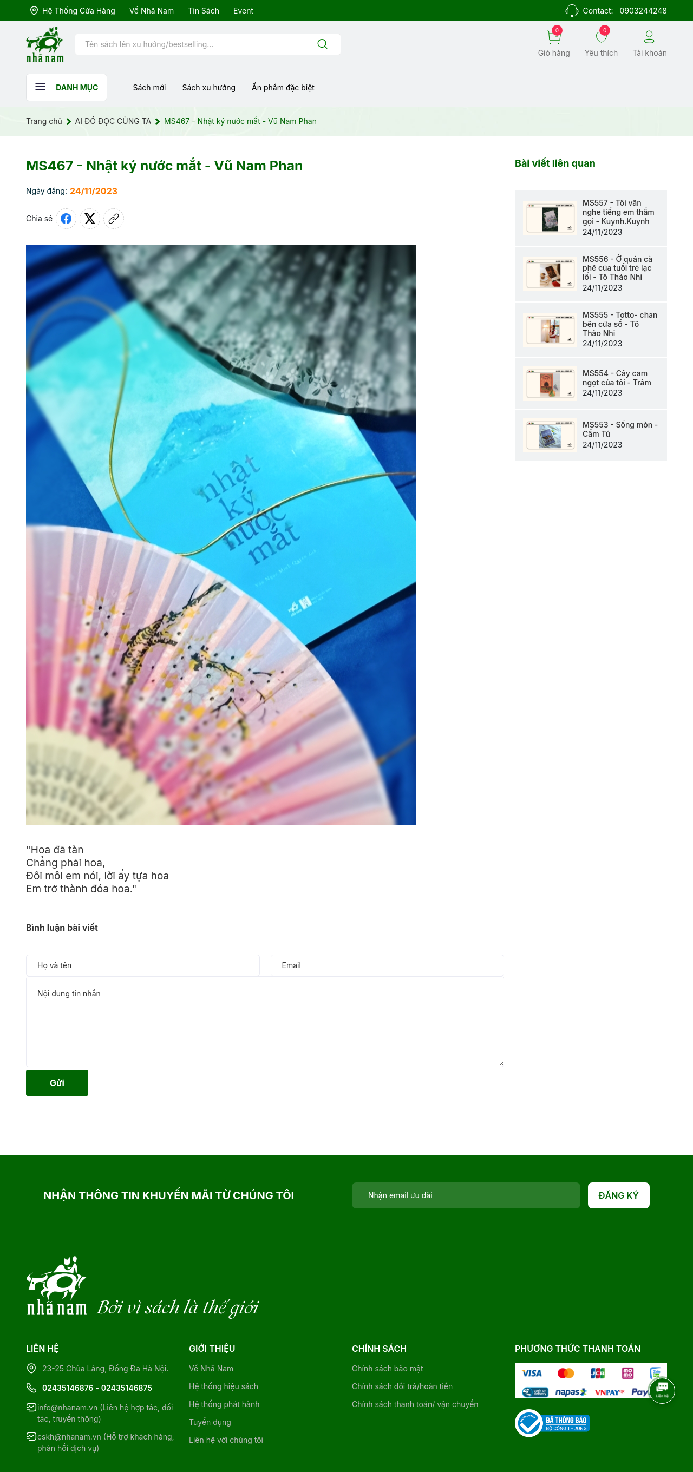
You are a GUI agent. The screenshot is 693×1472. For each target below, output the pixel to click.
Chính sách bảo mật (387, 1324)
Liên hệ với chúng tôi (226, 1395)
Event (243, 10)
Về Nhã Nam (151, 10)
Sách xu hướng (209, 87)
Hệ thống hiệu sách (223, 1341)
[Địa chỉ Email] (466, 1195)
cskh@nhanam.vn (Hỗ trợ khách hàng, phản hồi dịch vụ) (105, 1398)
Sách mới (149, 87)
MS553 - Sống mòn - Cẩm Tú (620, 429)
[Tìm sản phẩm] (208, 44)
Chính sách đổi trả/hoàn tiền (402, 1341)
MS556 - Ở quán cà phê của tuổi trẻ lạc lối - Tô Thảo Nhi (617, 268)
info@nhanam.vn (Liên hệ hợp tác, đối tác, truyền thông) (105, 1368)
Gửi (57, 1082)
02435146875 (126, 1343)
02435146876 (68, 1343)
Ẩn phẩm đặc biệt (283, 87)
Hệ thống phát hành (224, 1359)
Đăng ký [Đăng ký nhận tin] (619, 1195)
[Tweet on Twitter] (90, 218)
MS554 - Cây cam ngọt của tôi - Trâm (617, 378)
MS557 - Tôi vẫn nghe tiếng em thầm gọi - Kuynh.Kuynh (619, 212)
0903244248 (643, 10)
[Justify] (322, 44)
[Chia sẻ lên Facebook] (66, 218)
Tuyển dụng (210, 1377)
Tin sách (203, 10)
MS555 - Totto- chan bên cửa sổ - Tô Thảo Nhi (620, 324)
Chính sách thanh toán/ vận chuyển (415, 1359)
